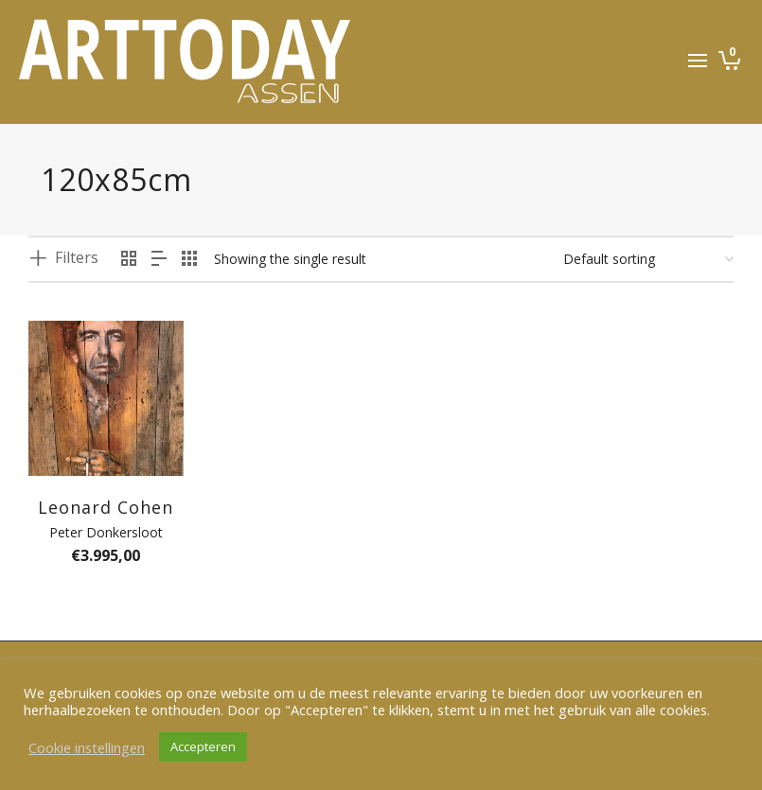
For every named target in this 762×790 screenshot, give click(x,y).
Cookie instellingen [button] (86, 747)
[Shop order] (648, 259)
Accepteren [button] (203, 746)
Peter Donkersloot (106, 532)
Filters (76, 257)
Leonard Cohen (105, 507)
